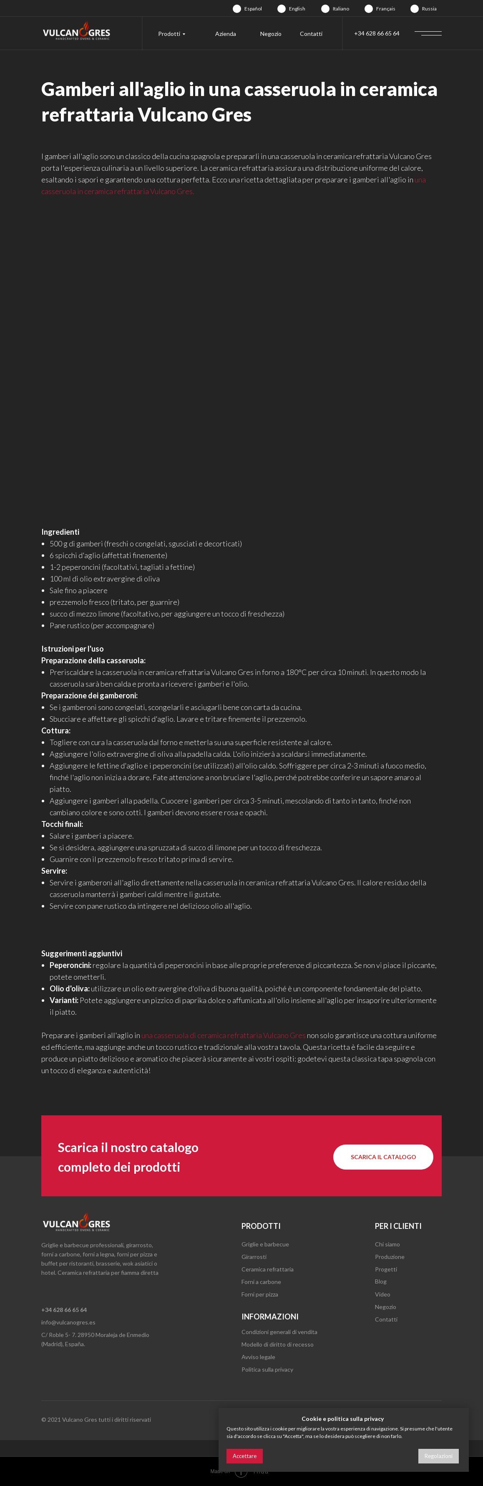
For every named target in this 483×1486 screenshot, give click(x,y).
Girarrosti (254, 1256)
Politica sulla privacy (267, 1369)
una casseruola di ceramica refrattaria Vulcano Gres (223, 1035)
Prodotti (169, 33)
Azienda (225, 33)
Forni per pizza (260, 1294)
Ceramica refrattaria (268, 1269)
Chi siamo (387, 1244)
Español (253, 8)
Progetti (386, 1269)
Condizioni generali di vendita (279, 1331)
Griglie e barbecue (265, 1244)
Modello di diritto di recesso (278, 1344)
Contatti (311, 33)
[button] (383, 1157)
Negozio (271, 33)
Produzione (390, 1256)
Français (385, 8)
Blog (381, 1281)
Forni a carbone (261, 1281)
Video (382, 1294)
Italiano (341, 8)
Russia (429, 8)
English (297, 8)
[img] (237, 9)
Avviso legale (258, 1356)
